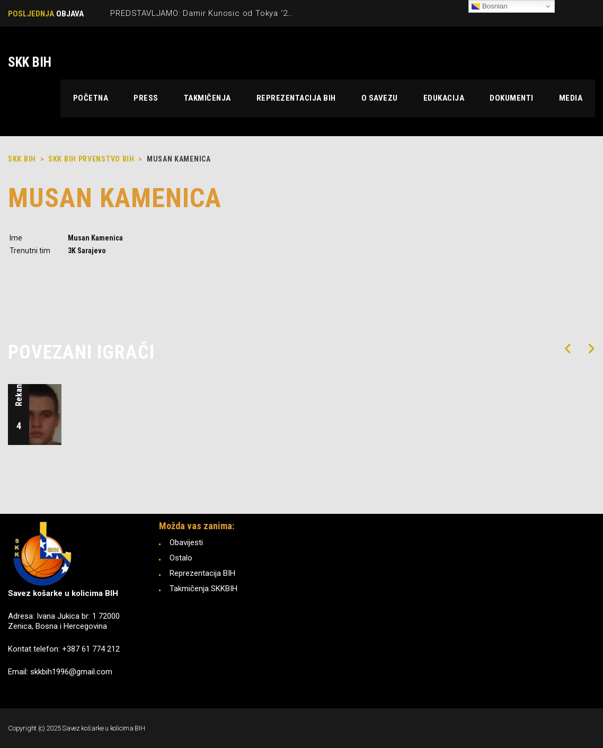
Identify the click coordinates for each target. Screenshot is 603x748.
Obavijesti (186, 542)
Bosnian (490, 6)
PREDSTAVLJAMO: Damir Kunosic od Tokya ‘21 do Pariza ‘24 (227, 13)
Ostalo (181, 558)
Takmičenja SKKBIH (203, 588)
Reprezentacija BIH (202, 573)
